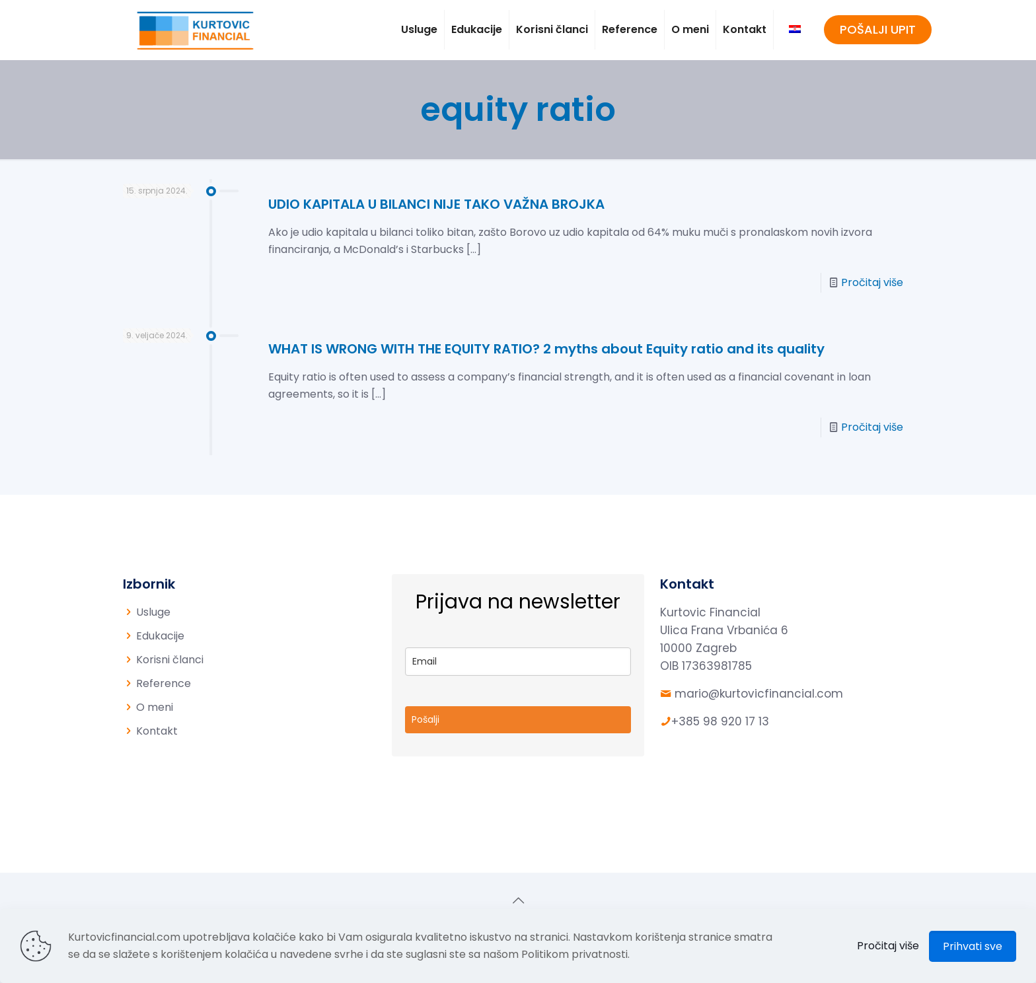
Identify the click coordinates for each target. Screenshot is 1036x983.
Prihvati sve (972, 946)
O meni (154, 707)
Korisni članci (170, 659)
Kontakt (157, 731)
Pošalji (425, 719)
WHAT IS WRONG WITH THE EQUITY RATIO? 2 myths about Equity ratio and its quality (546, 349)
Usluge (153, 612)
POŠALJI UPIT (878, 29)
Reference (163, 683)
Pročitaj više (872, 282)
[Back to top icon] (518, 900)
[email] (518, 661)
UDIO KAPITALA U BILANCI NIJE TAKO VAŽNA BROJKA (436, 204)
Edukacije (160, 635)
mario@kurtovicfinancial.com (759, 694)
